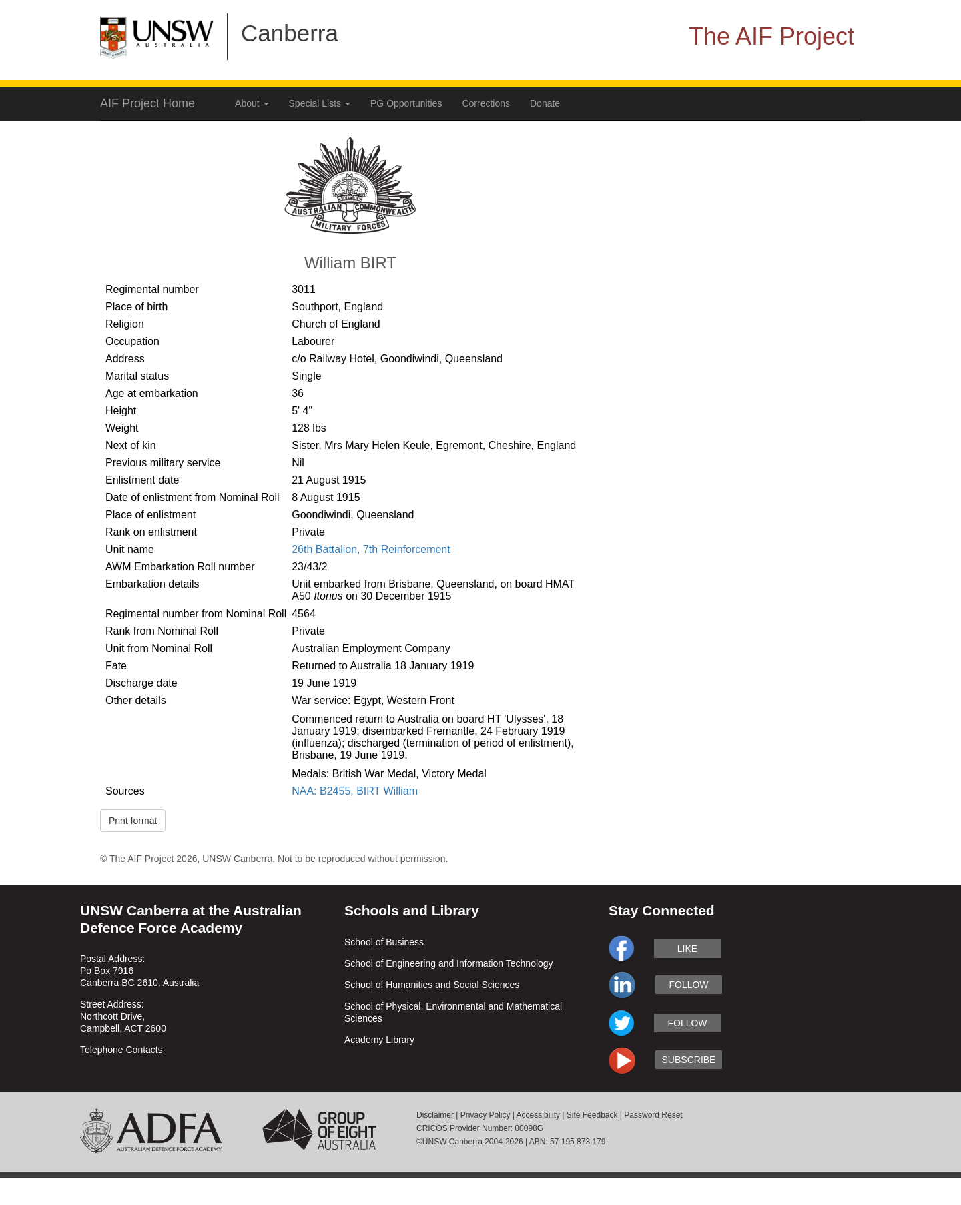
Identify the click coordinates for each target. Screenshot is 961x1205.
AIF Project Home (147, 103)
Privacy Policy (485, 1115)
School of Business (384, 942)
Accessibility (538, 1115)
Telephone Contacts (121, 1049)
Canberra (289, 33)
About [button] (251, 103)
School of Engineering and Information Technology (448, 963)
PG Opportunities (406, 103)
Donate (545, 103)
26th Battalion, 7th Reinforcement (371, 549)
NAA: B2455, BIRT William (355, 791)
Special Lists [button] (319, 103)
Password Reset (653, 1115)
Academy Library (379, 1039)
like (687, 948)
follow (688, 984)
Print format (133, 820)
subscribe (689, 1059)
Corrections (486, 103)
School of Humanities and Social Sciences (431, 984)
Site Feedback (592, 1115)
